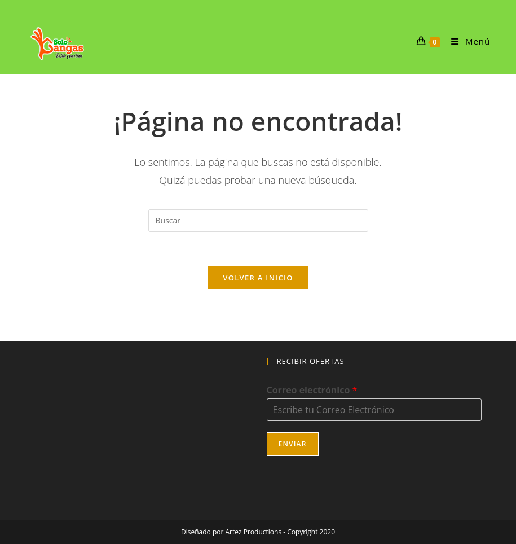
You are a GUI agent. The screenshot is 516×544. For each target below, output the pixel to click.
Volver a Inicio (258, 278)
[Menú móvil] (466, 41)
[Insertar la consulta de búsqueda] (258, 220)
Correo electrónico (312, 390)
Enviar (293, 444)
